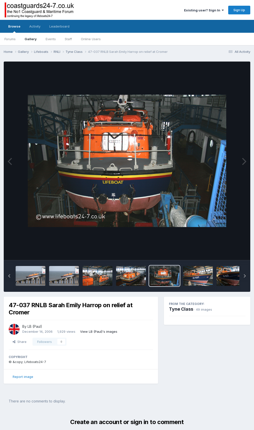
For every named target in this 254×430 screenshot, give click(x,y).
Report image (23, 377)
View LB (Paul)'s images (98, 331)
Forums (10, 39)
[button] (9, 275)
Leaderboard (59, 26)
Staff (68, 39)
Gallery (31, 39)
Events (51, 39)
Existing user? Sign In (204, 10)
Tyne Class (181, 309)
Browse (14, 28)
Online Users (91, 39)
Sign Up (239, 10)
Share (20, 342)
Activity (34, 26)
